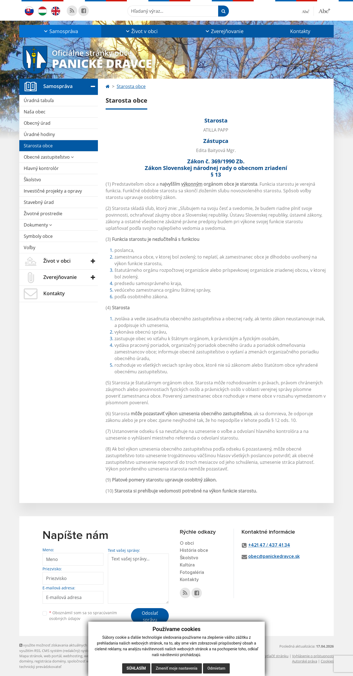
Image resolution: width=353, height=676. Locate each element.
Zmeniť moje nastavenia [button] (176, 668)
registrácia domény (50, 661)
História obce (194, 550)
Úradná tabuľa (39, 100)
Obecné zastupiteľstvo (49, 157)
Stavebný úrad (39, 202)
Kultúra (187, 565)
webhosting (72, 655)
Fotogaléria (192, 572)
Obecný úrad (37, 123)
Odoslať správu (150, 616)
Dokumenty (38, 225)
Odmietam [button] (216, 668)
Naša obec (35, 112)
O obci (187, 543)
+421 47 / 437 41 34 (269, 545)
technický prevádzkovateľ (40, 666)
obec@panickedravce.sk (274, 556)
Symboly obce (38, 236)
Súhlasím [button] (136, 668)
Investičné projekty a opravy (53, 191)
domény (26, 661)
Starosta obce (38, 146)
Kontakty (300, 31)
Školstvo (32, 180)
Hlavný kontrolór (41, 168)
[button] (60, 31)
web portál (52, 655)
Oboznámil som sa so (83, 615)
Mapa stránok (30, 655)
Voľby (29, 247)
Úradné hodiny (39, 134)
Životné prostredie (43, 214)
